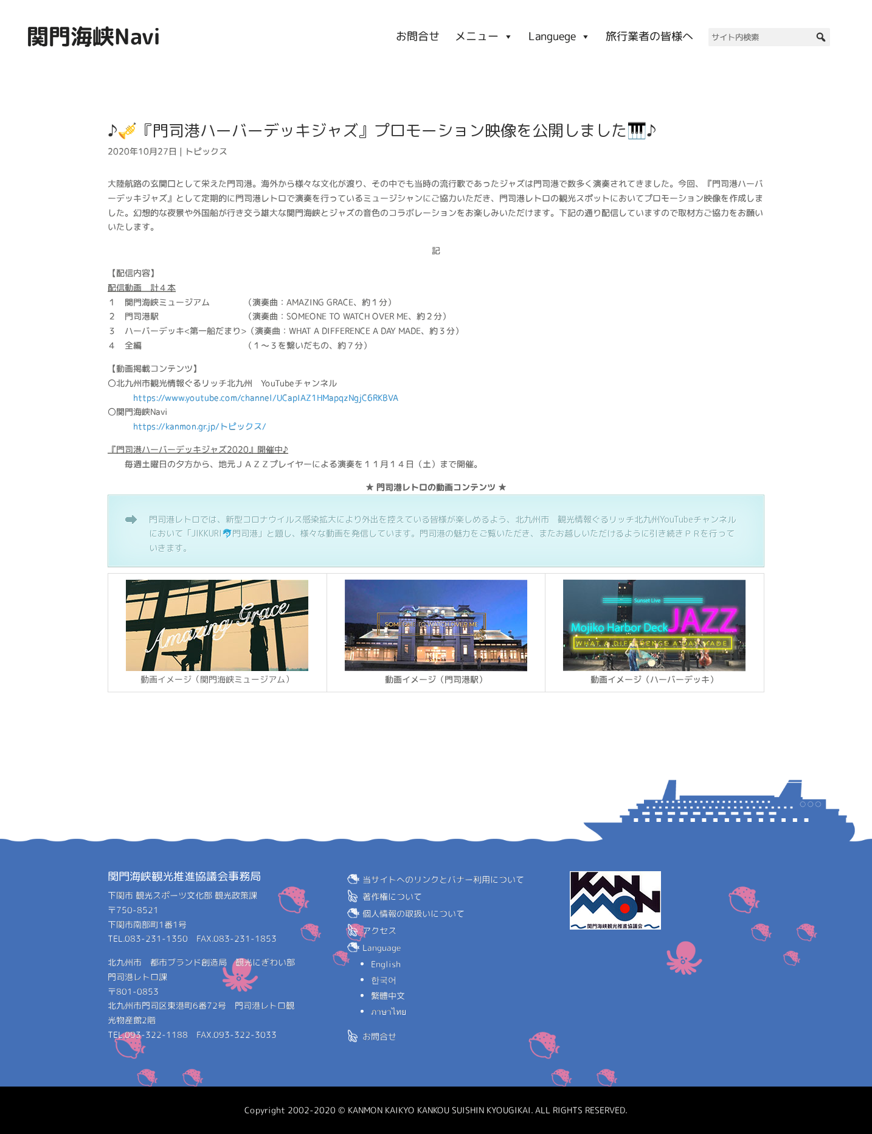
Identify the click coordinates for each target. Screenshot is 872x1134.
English (386, 964)
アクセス (379, 930)
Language (381, 947)
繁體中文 (388, 995)
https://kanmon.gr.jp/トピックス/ (199, 426)
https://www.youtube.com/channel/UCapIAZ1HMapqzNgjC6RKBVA (265, 397)
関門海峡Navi (94, 36)
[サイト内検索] (769, 37)
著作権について (392, 896)
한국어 (383, 980)
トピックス (206, 151)
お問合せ (418, 36)
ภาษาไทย (388, 1011)
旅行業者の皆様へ (649, 36)
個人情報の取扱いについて (413, 913)
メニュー (484, 36)
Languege (559, 36)
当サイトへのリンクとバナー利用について (443, 879)
